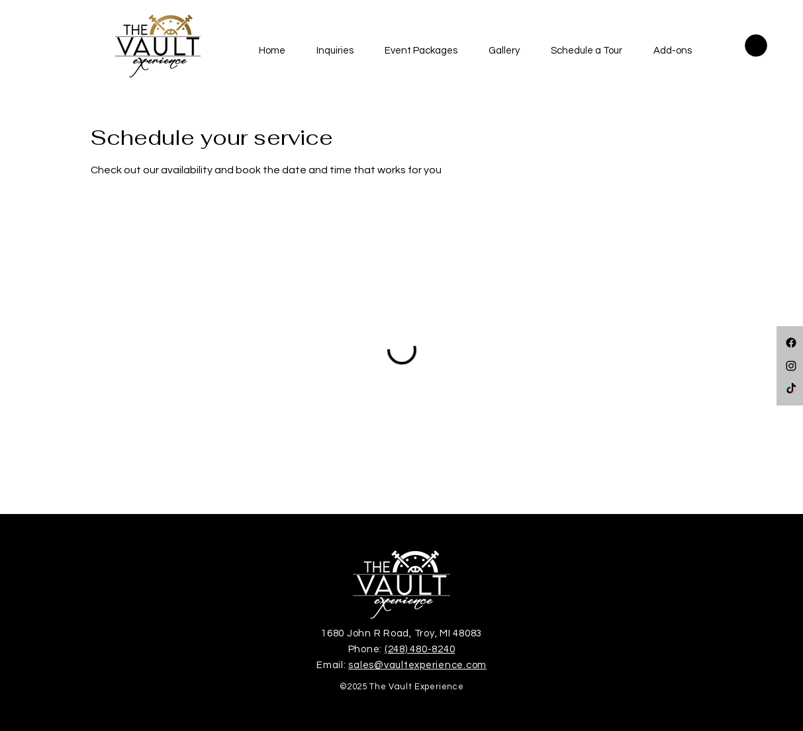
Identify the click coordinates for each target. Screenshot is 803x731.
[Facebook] (791, 342)
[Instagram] (791, 365)
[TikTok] (791, 389)
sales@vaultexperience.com (417, 665)
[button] (335, 50)
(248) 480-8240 (420, 649)
